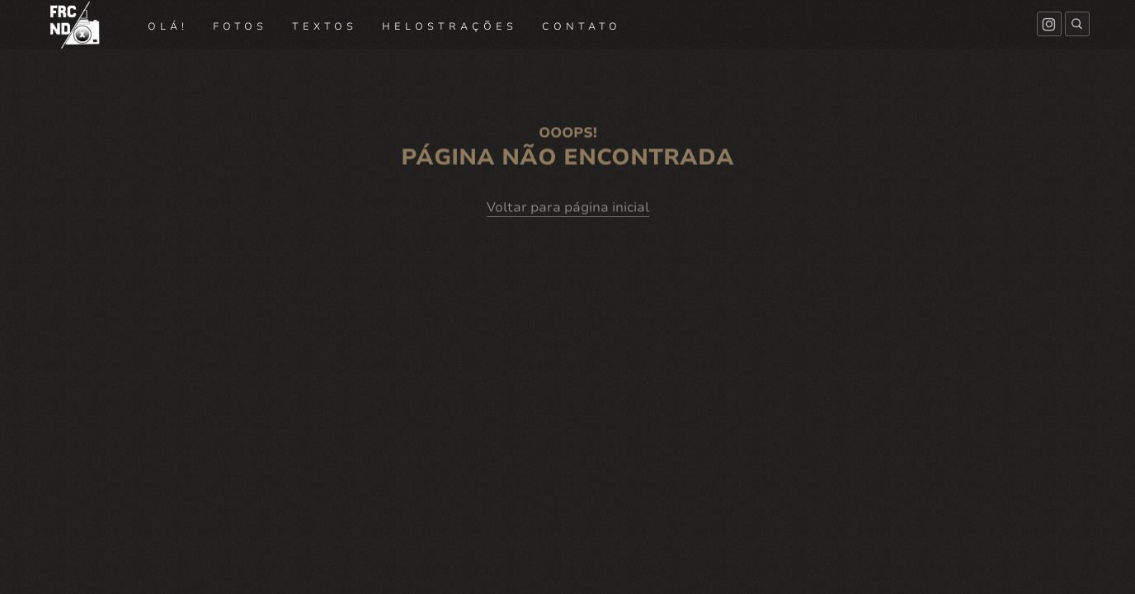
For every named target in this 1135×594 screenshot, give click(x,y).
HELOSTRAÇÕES (449, 26)
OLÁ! (168, 26)
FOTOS (240, 26)
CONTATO (581, 26)
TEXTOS (324, 26)
